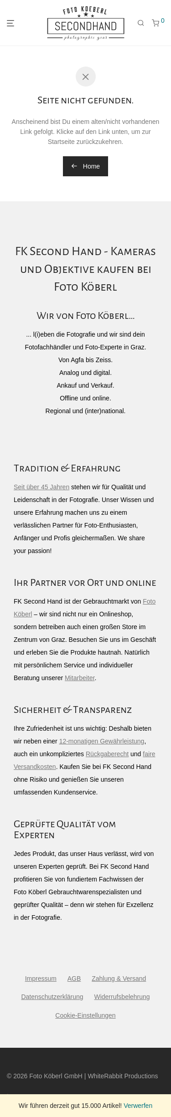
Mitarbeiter (79, 677)
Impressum (41, 978)
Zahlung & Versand (119, 978)
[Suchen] (141, 23)
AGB (74, 978)
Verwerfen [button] (138, 1105)
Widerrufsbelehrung (122, 996)
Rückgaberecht (107, 754)
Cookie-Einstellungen (85, 1015)
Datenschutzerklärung (52, 996)
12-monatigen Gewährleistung (102, 741)
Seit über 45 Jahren (41, 487)
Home (85, 166)
